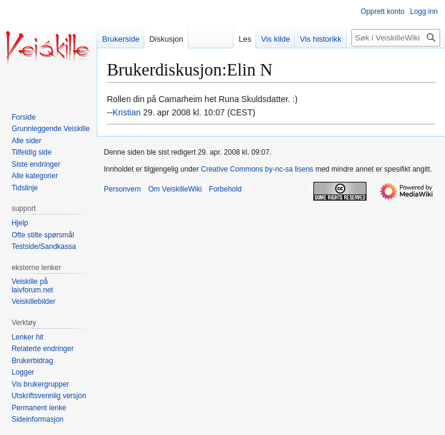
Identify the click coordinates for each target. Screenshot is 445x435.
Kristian (126, 112)
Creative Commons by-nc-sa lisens (257, 169)
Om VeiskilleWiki (175, 189)
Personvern (122, 189)
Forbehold (225, 189)
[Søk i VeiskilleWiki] (395, 38)
